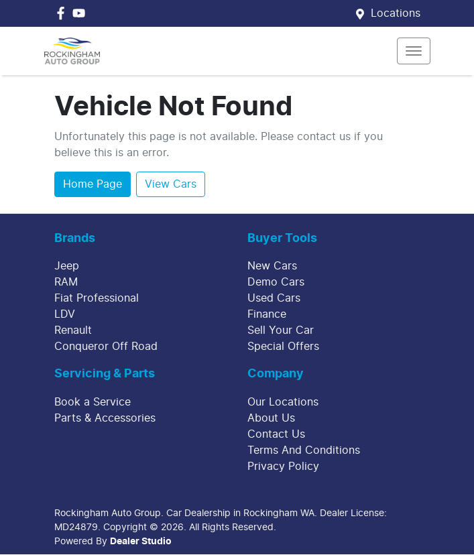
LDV (64, 314)
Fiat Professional (96, 298)
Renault (73, 330)
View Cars (170, 184)
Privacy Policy (283, 466)
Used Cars (273, 298)
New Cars (272, 266)
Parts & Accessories (105, 418)
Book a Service (92, 402)
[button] (413, 51)
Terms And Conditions (303, 450)
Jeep (66, 266)
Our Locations (282, 402)
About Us (271, 418)
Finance (266, 314)
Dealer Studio (141, 541)
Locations (395, 13)
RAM (66, 282)
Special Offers (283, 346)
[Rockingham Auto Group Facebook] (63, 13)
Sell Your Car (280, 330)
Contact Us (276, 434)
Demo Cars (275, 282)
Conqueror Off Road (106, 346)
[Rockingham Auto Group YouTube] (81, 13)
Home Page (92, 184)
